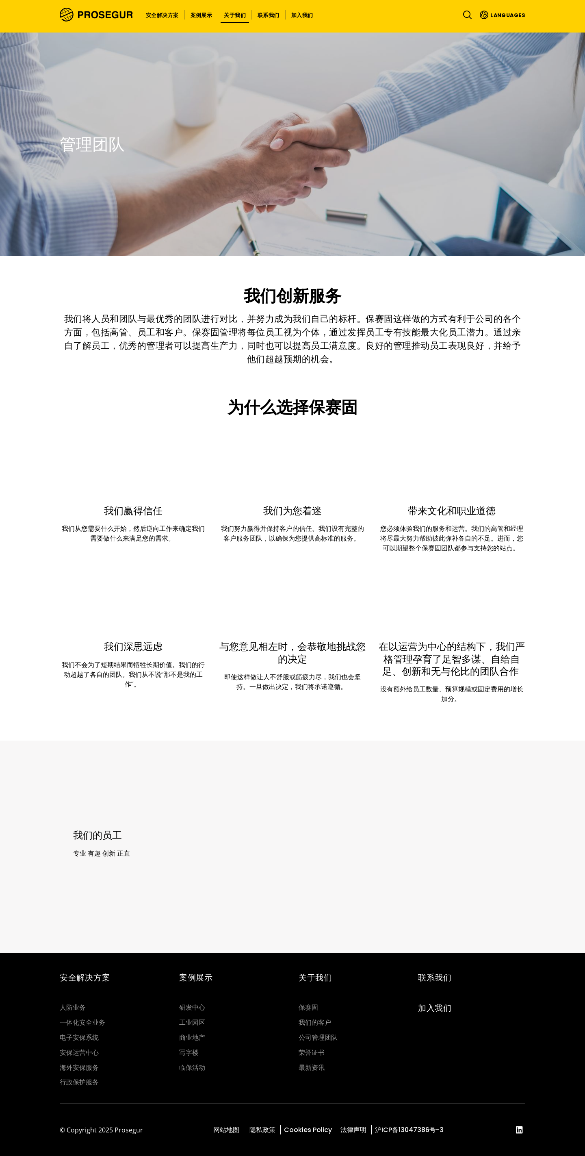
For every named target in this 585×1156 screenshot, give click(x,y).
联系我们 (435, 977)
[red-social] (519, 1130)
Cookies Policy (308, 1129)
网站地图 (227, 1129)
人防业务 (73, 1007)
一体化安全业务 (82, 1022)
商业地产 (192, 1037)
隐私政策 (262, 1129)
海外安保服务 (79, 1067)
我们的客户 (315, 1022)
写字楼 (189, 1052)
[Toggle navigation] (465, 15)
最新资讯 (312, 1067)
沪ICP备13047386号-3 (409, 1129)
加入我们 (435, 1008)
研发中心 (192, 1007)
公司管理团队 (318, 1037)
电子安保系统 (79, 1037)
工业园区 (192, 1022)
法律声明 (353, 1129)
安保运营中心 (79, 1052)
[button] (162, 15)
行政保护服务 (79, 1082)
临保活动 (192, 1067)
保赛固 (308, 1007)
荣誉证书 (312, 1052)
